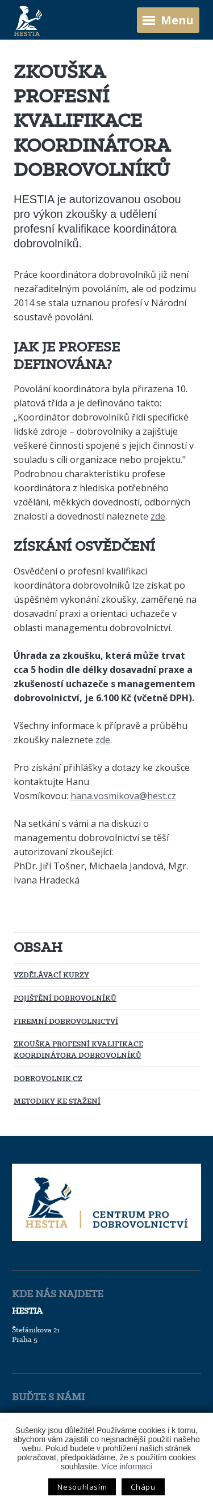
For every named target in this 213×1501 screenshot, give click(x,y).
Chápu (143, 1487)
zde (158, 516)
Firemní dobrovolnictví (66, 1021)
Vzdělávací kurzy (51, 975)
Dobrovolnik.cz (48, 1078)
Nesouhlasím (82, 1487)
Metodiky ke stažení (57, 1101)
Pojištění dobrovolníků (65, 998)
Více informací (127, 1466)
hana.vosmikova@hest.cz (123, 796)
